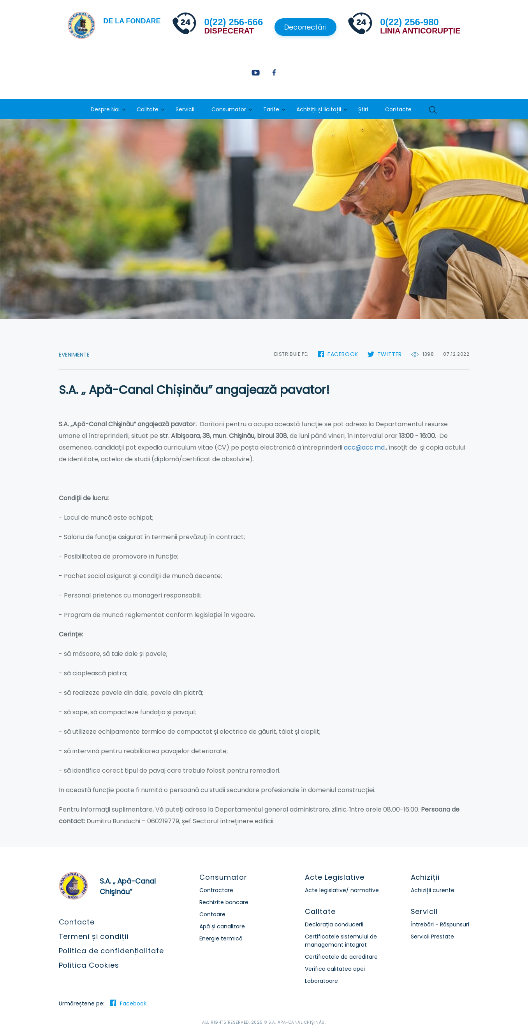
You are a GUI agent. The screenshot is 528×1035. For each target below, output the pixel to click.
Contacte (398, 109)
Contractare (216, 890)
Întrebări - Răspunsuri (440, 924)
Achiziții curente (432, 890)
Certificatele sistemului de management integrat (341, 941)
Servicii (185, 109)
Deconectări (305, 27)
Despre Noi (105, 109)
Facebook (342, 354)
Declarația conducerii (334, 924)
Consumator (228, 109)
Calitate (147, 109)
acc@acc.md (364, 447)
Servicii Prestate (432, 936)
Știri (363, 109)
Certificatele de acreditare (341, 957)
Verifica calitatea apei (335, 969)
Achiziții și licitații (318, 109)
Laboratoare (321, 981)
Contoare (212, 914)
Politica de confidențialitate (111, 951)
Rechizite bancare (223, 902)
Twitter (389, 354)
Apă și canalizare (222, 926)
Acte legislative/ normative (342, 890)
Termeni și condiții (93, 936)
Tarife (271, 109)
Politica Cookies (89, 965)
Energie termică (221, 938)
